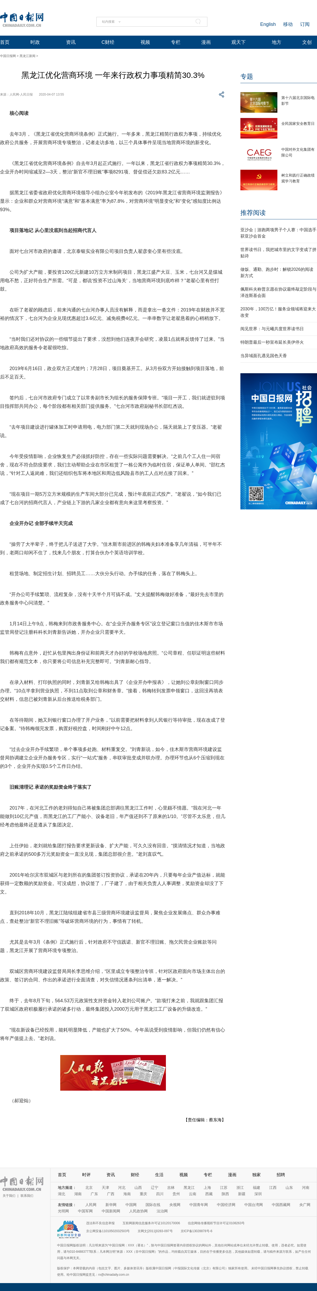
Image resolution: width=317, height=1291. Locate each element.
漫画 (206, 42)
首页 (5, 42)
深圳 (258, 1194)
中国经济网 (226, 1205)
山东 (289, 1187)
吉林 (171, 1187)
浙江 (240, 1187)
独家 (256, 1174)
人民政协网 (138, 1211)
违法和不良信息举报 (100, 1223)
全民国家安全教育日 (298, 123)
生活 (159, 1174)
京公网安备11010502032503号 (108, 1231)
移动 (288, 24)
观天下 (238, 42)
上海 (207, 1187)
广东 (94, 1194)
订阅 (305, 24)
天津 (105, 1187)
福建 (256, 1187)
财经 (135, 1174)
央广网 (304, 1205)
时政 (35, 42)
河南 (305, 1187)
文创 (307, 42)
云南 (192, 1194)
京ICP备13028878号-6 (196, 1231)
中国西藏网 (281, 1205)
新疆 (241, 1194)
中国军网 (85, 1211)
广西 (110, 1194)
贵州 (176, 1194)
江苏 (223, 1187)
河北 (121, 1187)
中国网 (131, 1205)
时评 (86, 1174)
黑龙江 (189, 1187)
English (268, 24)
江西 (273, 1187)
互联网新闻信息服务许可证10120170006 (151, 1223)
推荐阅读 (253, 212)
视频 (145, 42)
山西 (138, 1187)
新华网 (110, 1205)
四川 (160, 1194)
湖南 (78, 1194)
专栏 (175, 42)
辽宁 (154, 1187)
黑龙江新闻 (27, 56)
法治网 (162, 1211)
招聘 (281, 1174)
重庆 (143, 1194)
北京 (89, 1187)
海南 (127, 1194)
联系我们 (27, 1196)
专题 (246, 76)
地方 (276, 42)
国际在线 (153, 1205)
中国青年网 (198, 1205)
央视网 (174, 1205)
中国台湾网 (253, 1205)
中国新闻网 (111, 1211)
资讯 (71, 42)
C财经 (107, 42)
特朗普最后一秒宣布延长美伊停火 (272, 342)
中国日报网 (8, 56)
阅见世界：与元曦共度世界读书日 (272, 329)
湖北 (61, 1194)
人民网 (90, 1205)
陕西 (225, 1194)
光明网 (63, 1211)
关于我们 (9, 1196)
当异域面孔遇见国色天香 (263, 355)
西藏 (209, 1194)
